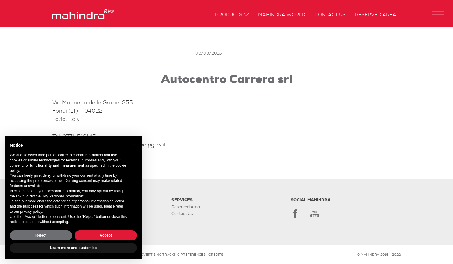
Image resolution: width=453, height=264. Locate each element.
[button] (438, 14)
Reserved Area (375, 15)
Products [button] (232, 15)
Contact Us (182, 213)
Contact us (330, 15)
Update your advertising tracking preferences (159, 254)
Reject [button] (40, 235)
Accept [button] (106, 235)
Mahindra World (281, 15)
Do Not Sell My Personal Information (53, 196)
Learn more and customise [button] (73, 248)
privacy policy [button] (31, 211)
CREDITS (215, 254)
